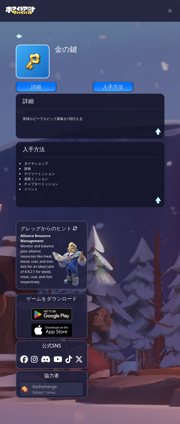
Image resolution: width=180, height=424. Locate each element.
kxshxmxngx (45, 386)
